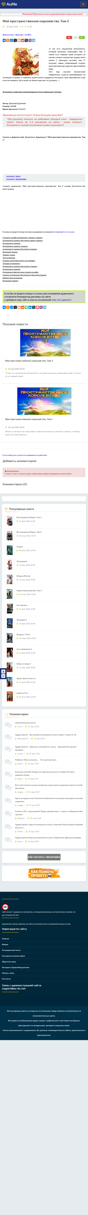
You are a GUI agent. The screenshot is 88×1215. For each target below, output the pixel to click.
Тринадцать (22, 561)
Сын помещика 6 (24, 649)
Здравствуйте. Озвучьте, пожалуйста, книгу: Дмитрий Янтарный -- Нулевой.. (46, 748)
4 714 (30, 27)
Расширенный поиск (11, 950)
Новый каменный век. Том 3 (29, 590)
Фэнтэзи (19, 35)
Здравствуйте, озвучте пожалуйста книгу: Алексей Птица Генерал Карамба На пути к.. (49, 826)
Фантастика (8, 35)
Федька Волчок (24, 576)
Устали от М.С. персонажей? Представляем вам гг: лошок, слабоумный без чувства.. (49, 813)
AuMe (9, 4)
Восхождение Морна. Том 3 (29, 517)
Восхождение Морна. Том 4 (29, 532)
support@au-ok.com (14, 988)
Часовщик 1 (22, 620)
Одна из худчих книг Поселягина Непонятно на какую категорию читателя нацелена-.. (49, 799)
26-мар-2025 (12, 27)
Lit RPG (28, 35)
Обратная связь (9, 961)
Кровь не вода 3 (24, 664)
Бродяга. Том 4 (23, 634)
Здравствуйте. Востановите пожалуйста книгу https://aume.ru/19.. (46, 735)
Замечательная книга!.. (26, 723)
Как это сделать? (62, 299)
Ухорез (20, 546)
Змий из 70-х (22, 693)
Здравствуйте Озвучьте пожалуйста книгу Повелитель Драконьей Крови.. (48, 837)
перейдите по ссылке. (65, 232)
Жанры (5, 944)
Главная (5, 938)
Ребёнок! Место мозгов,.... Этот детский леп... (36, 760)
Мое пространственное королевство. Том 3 (29, 360)
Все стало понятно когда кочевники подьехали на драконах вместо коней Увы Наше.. (48, 786)
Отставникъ (22, 605)
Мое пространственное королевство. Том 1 (28, 419)
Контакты (6, 979)
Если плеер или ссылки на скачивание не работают (25, 455)
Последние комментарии (13, 956)
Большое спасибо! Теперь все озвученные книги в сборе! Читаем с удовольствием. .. (45, 773)
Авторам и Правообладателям (15, 967)
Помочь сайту (8, 973)
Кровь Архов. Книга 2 (26, 678)
